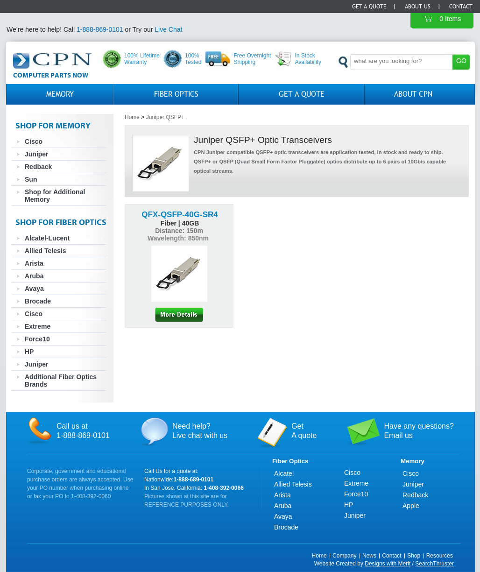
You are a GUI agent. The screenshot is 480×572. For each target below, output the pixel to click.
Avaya (34, 288)
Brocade (38, 301)
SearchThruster (434, 563)
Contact (461, 6)
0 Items (450, 18)
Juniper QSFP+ (165, 117)
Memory (60, 94)
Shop (413, 555)
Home (132, 117)
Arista (34, 263)
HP (29, 351)
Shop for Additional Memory (55, 195)
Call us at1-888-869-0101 (83, 430)
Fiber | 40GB (180, 223)
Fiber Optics (176, 94)
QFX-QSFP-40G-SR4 (179, 214)
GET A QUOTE (302, 94)
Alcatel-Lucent (47, 238)
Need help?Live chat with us (199, 430)
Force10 (37, 339)
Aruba (34, 276)
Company (344, 555)
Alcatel (284, 473)
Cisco (33, 141)
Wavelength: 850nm (179, 238)
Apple (410, 505)
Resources (439, 555)
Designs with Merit (387, 563)
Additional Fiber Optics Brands (61, 380)
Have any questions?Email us (418, 430)
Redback (38, 166)
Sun (31, 179)
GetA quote (304, 430)
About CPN (413, 94)
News (369, 555)
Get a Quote (369, 6)
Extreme (37, 326)
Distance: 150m (179, 230)
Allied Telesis (45, 250)
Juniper (37, 154)
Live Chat (168, 29)
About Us (418, 6)
